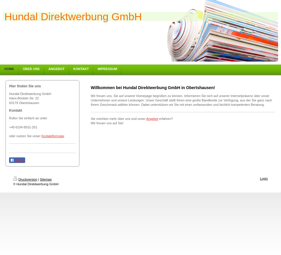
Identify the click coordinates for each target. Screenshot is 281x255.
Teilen (17, 160)
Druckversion (25, 179)
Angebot (152, 118)
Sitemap (46, 179)
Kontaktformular (53, 136)
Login (264, 178)
